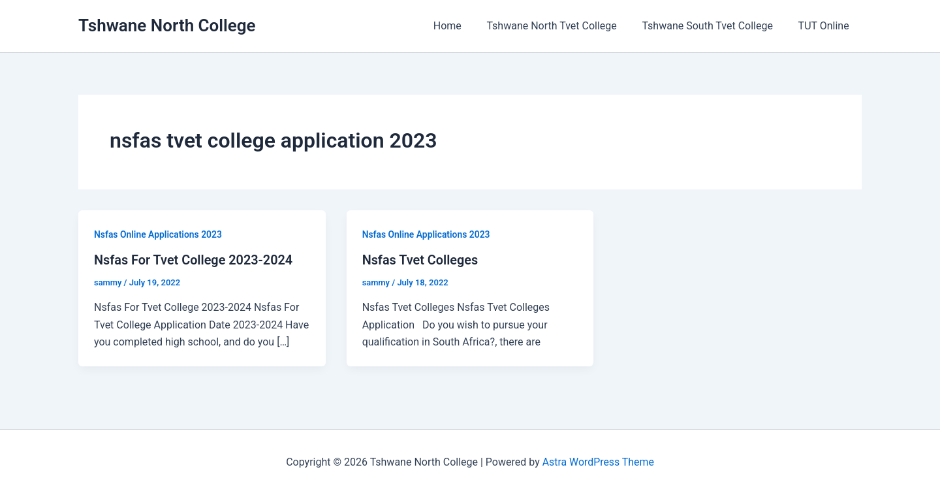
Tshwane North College (167, 25)
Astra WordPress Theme (598, 462)
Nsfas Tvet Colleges (420, 260)
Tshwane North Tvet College (562, 26)
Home (462, 26)
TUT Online (825, 26)
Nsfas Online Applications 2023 (158, 234)
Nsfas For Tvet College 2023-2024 (194, 260)
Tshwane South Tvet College (713, 26)
